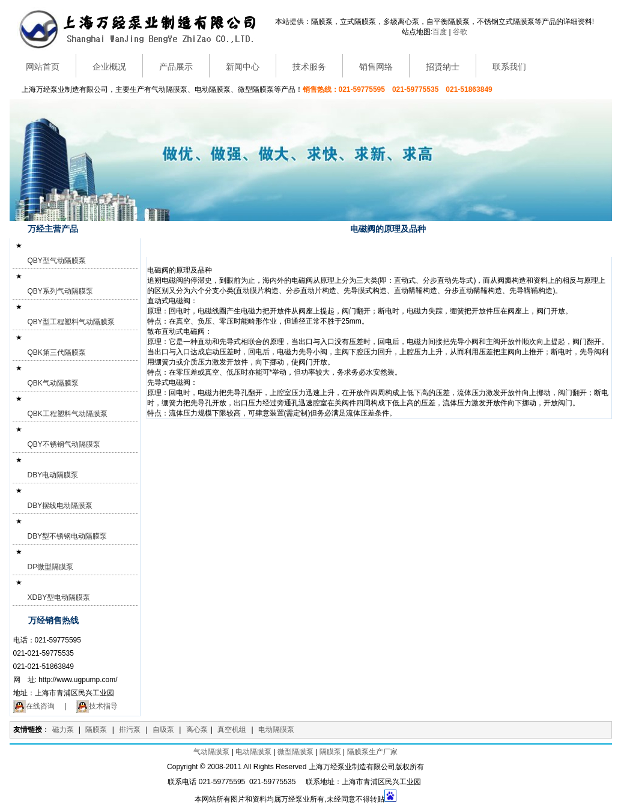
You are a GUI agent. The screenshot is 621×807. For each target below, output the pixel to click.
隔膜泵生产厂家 (372, 752)
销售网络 (376, 66)
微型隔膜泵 (295, 752)
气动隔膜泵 (211, 752)
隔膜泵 (96, 729)
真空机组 (231, 729)
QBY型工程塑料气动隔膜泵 (71, 322)
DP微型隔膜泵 (51, 567)
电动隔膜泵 (276, 729)
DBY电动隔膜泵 (53, 475)
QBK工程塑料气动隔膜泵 (68, 414)
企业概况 (109, 66)
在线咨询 (34, 706)
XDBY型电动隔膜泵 (59, 597)
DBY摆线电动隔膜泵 (60, 505)
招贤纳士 (442, 66)
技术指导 (97, 706)
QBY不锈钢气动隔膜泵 (64, 444)
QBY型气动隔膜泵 (57, 260)
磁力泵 (63, 729)
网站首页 (42, 66)
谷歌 (460, 32)
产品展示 (176, 66)
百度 (439, 32)
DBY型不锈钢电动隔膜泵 (68, 536)
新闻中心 (242, 66)
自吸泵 (163, 729)
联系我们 (509, 66)
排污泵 (130, 729)
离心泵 (197, 729)
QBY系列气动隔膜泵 (60, 291)
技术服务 (309, 66)
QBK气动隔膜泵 (53, 383)
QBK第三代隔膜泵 (57, 352)
